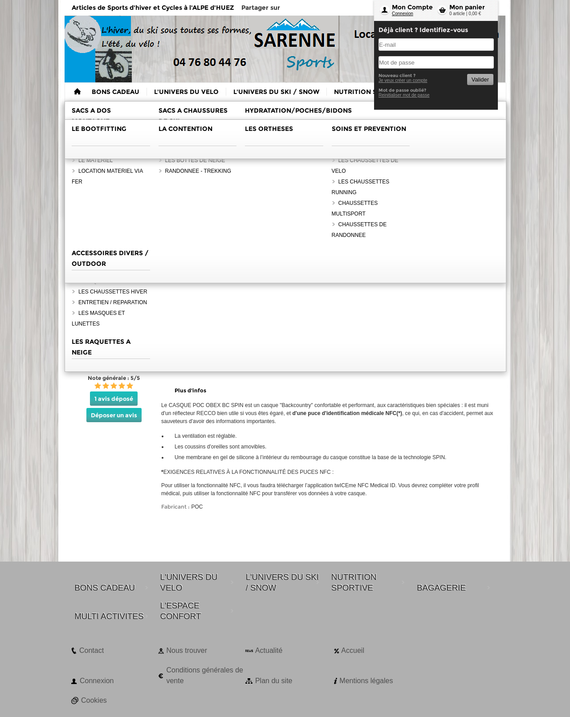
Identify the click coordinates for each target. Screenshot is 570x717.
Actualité (268, 650)
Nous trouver (186, 650)
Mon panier (467, 7)
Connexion (402, 13)
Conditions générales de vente (204, 675)
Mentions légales (366, 680)
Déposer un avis (114, 415)
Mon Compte (412, 7)
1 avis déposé (113, 398)
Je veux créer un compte (403, 80)
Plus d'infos (190, 390)
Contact (91, 650)
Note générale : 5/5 (114, 378)
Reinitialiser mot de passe (404, 95)
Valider (480, 79)
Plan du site (274, 680)
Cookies (94, 700)
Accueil (352, 650)
